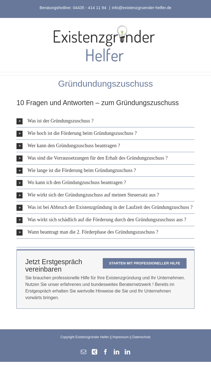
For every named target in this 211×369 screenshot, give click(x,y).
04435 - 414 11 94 (90, 7)
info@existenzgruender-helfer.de (141, 7)
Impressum (120, 337)
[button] (105, 121)
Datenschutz (141, 337)
